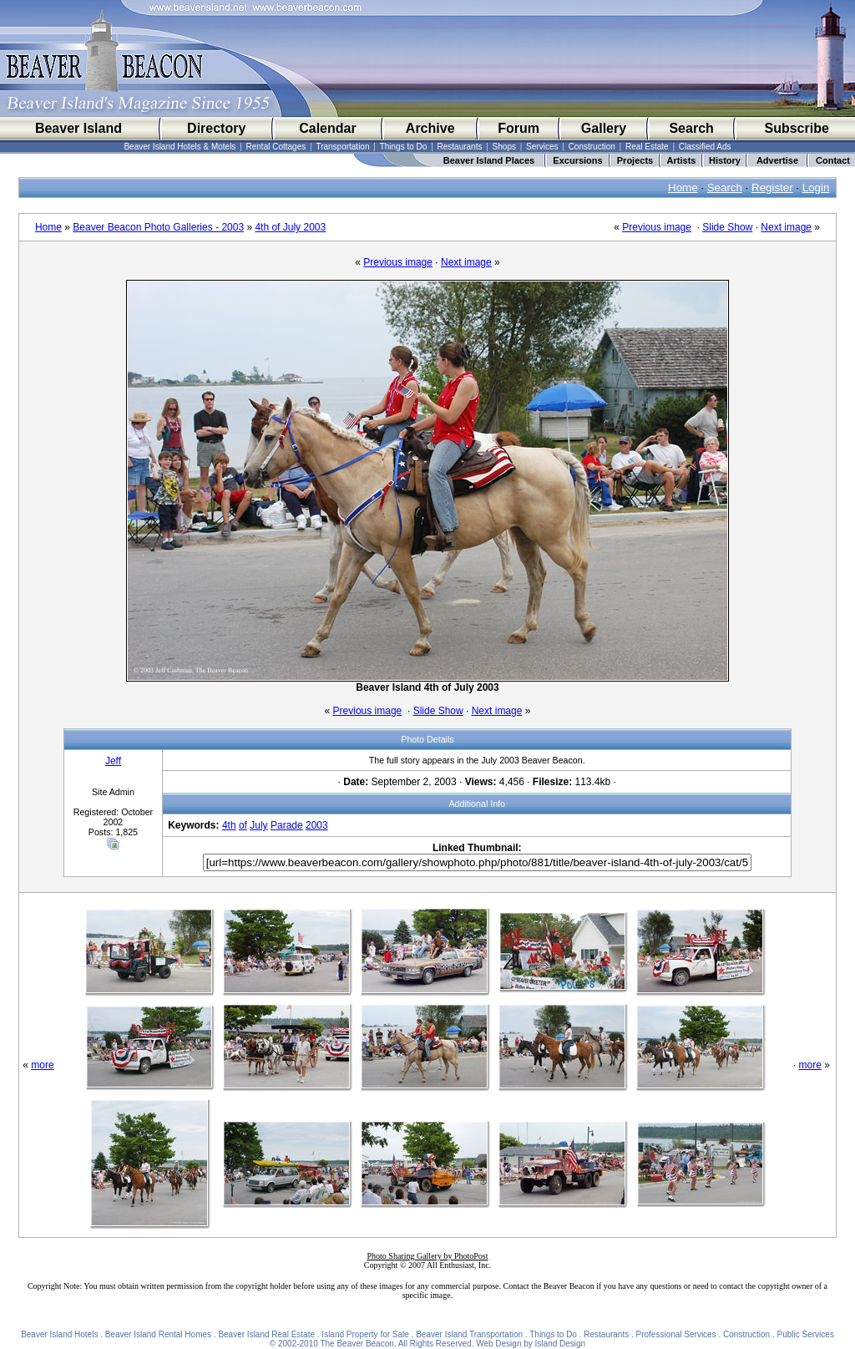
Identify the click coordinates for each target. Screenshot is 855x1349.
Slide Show (727, 227)
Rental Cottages (276, 146)
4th (229, 825)
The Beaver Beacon (356, 1343)
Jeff (113, 761)
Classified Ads (705, 146)
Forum (518, 128)
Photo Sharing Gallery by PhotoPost (427, 1255)
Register (772, 187)
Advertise (777, 160)
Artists (681, 160)
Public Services (805, 1334)
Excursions (577, 160)
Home (683, 187)
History (725, 160)
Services (542, 146)
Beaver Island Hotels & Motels (179, 146)
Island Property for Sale (365, 1334)
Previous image (656, 227)
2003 (317, 825)
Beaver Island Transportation (469, 1334)
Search (691, 128)
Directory (216, 128)
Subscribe (796, 128)
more (42, 1065)
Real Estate (647, 146)
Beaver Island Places (488, 160)
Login (816, 187)
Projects (635, 160)
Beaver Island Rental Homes (158, 1334)
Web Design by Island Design (530, 1343)
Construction (592, 146)
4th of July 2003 (290, 227)
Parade (287, 825)
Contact (833, 160)
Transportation (342, 146)
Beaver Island (78, 128)
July (258, 825)
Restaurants (460, 146)
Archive (430, 128)
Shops (504, 146)
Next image (786, 227)
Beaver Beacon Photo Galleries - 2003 (158, 227)
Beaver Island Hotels (59, 1334)
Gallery (603, 128)
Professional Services (676, 1334)
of (243, 825)
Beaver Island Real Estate (266, 1334)
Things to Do (404, 146)
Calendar (327, 128)
